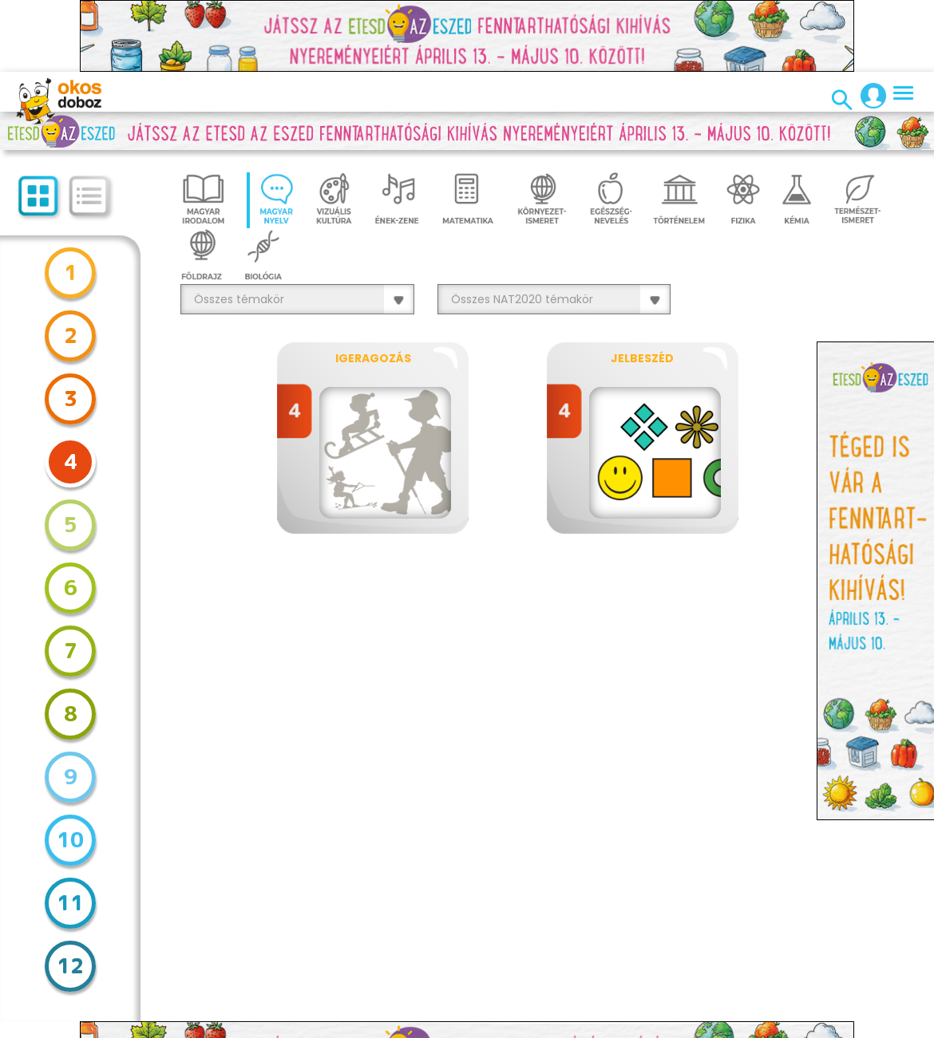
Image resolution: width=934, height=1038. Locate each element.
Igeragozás (373, 358)
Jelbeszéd (642, 358)
